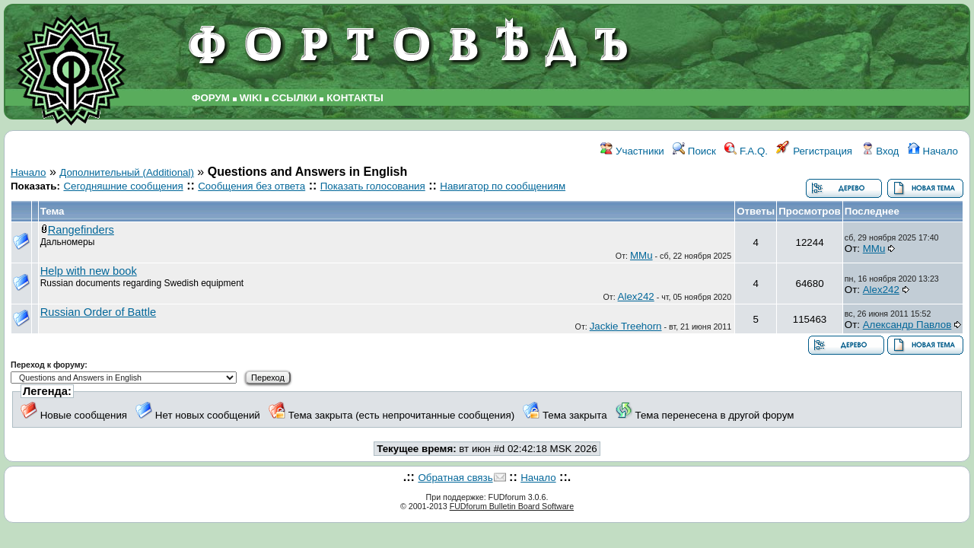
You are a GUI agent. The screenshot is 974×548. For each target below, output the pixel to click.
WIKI (251, 98)
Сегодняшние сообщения (123, 186)
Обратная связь (455, 477)
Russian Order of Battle (98, 312)
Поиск (694, 151)
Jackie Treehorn (626, 326)
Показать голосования (372, 186)
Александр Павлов (907, 324)
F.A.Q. (746, 151)
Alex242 (636, 296)
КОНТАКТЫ (355, 98)
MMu (641, 255)
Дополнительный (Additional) (126, 172)
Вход (880, 151)
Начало (933, 151)
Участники (632, 151)
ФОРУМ (211, 98)
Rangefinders (81, 230)
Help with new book (88, 271)
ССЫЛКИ (294, 98)
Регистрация (814, 151)
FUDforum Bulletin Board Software (512, 506)
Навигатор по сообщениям (502, 186)
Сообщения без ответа (251, 186)
